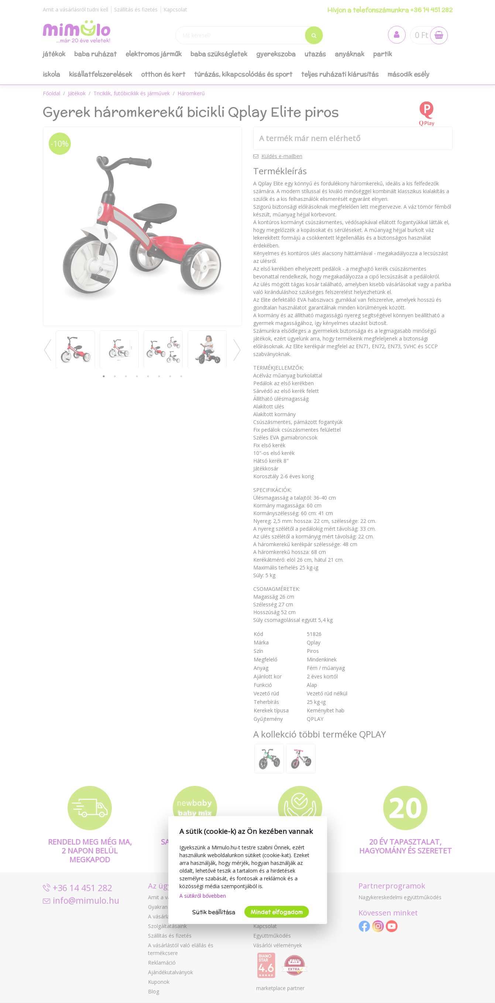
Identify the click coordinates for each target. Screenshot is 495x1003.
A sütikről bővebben (202, 895)
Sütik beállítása (213, 912)
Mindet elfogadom (277, 912)
